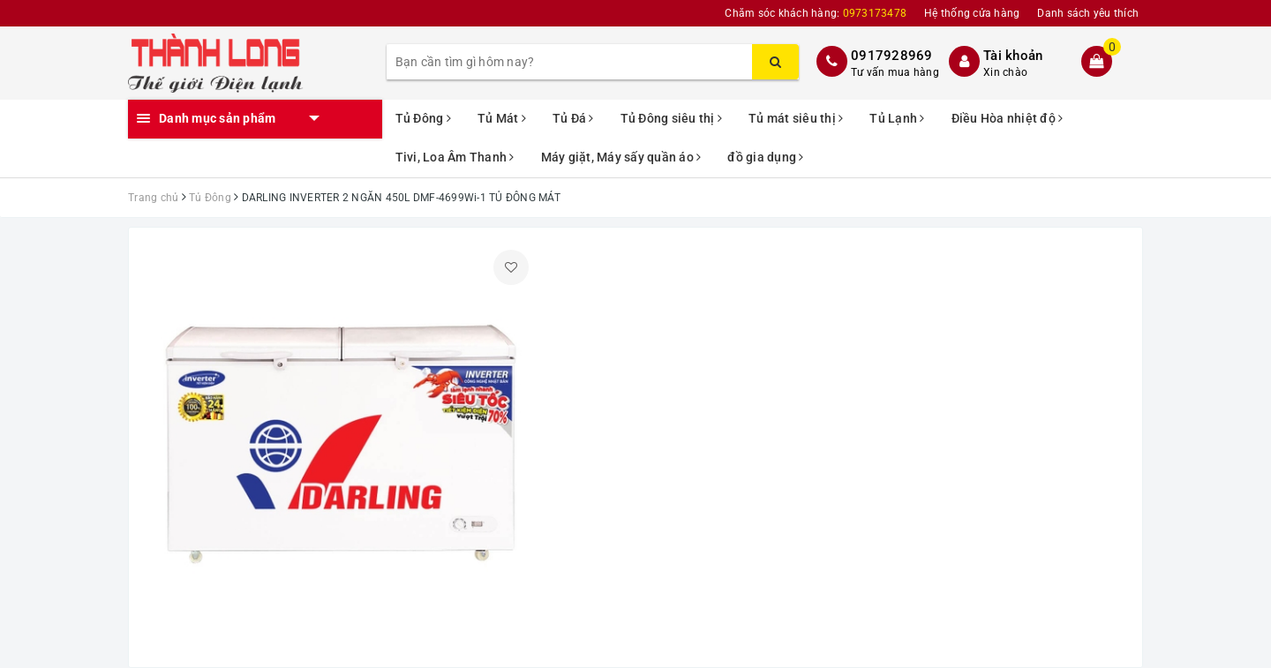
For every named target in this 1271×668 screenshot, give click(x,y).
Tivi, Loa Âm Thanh (455, 157)
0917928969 (892, 56)
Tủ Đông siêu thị (671, 118)
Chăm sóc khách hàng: (815, 13)
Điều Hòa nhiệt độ (1007, 118)
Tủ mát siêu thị (795, 118)
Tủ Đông (423, 118)
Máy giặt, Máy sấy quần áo (621, 157)
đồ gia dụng (765, 157)
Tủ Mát (502, 118)
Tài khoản (1012, 56)
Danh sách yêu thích (1088, 13)
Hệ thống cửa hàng (971, 13)
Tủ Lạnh (896, 118)
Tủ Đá (573, 118)
